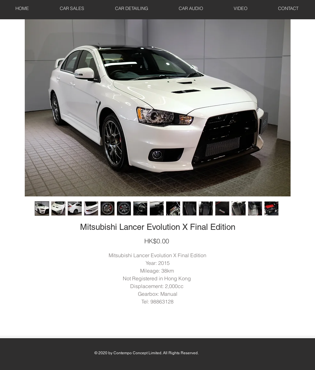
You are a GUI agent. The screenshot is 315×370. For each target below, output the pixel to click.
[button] (72, 8)
